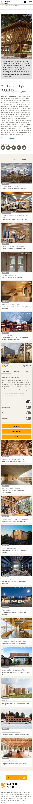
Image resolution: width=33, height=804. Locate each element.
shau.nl (12, 138)
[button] (30, 2)
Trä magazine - (11, 5)
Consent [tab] (6, 371)
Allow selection (16, 431)
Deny (16, 436)
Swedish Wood (5, 2)
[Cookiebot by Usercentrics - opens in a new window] (23, 366)
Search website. (26, 2)
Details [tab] (16, 371)
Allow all (16, 426)
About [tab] (27, 371)
